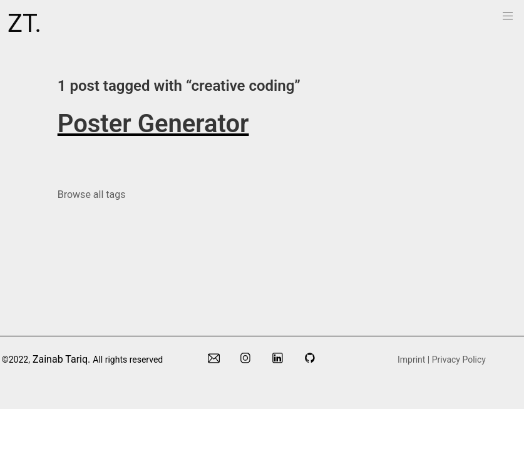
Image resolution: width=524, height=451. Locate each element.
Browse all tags (92, 194)
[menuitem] (507, 16)
